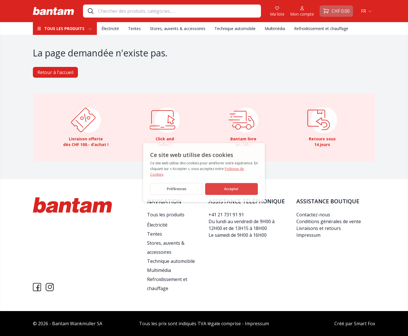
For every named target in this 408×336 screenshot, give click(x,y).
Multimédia (275, 28)
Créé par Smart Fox (354, 323)
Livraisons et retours (318, 228)
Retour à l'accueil (55, 72)
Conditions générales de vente (328, 221)
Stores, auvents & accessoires (177, 28)
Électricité (110, 28)
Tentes (134, 28)
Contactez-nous (313, 215)
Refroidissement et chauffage (321, 28)
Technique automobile (235, 28)
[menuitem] (365, 11)
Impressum (308, 235)
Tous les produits (64, 28)
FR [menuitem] (363, 11)
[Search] (179, 11)
